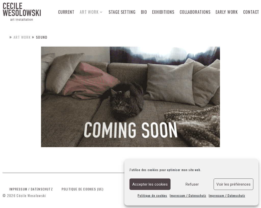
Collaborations (195, 12)
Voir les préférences (233, 184)
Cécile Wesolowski (31, 195)
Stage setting (122, 12)
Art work (89, 12)
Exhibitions (163, 12)
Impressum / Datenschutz (188, 195)
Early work (227, 12)
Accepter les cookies (150, 184)
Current (66, 12)
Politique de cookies (152, 195)
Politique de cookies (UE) (82, 189)
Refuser (192, 184)
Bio (144, 12)
